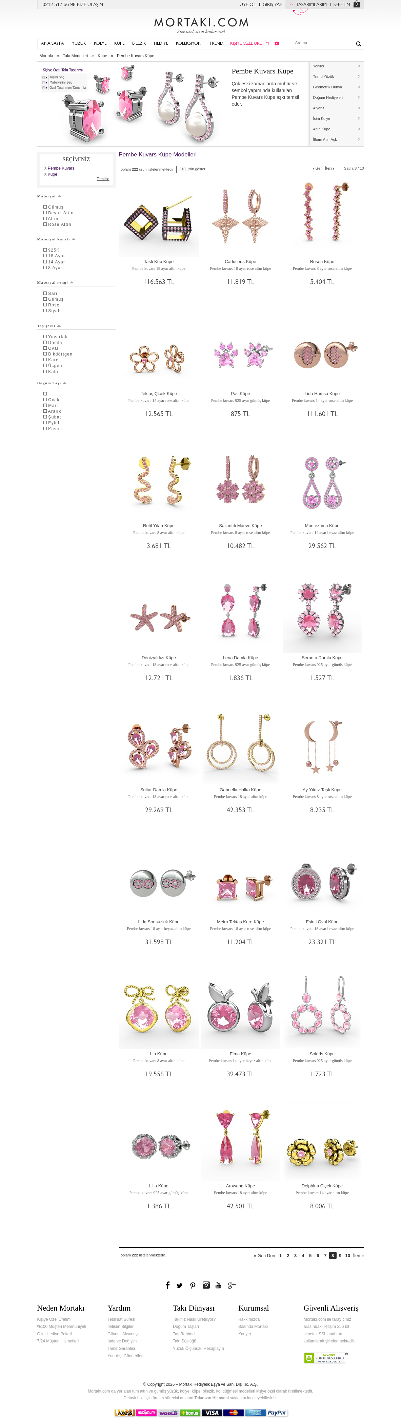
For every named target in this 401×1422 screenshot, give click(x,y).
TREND (216, 44)
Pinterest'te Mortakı (192, 1285)
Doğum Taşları (186, 1326)
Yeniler (318, 66)
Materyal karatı (56, 239)
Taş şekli (49, 326)
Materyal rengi (55, 282)
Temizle (103, 179)
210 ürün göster (192, 169)
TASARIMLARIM (307, 5)
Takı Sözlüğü (184, 1341)
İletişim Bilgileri (120, 1326)
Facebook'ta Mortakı (168, 1285)
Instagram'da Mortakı (206, 1285)
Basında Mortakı (253, 1326)
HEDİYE (161, 44)
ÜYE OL (248, 5)
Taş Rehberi (184, 1334)
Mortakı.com (201, 24)
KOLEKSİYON (188, 44)
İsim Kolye (321, 118)
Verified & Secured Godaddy (326, 1358)
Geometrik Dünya (327, 87)
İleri (330, 167)
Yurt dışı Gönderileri (125, 1356)
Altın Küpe (321, 129)
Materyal (49, 196)
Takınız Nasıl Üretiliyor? (194, 1319)
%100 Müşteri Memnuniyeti (61, 1326)
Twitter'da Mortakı (180, 1285)
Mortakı (46, 55)
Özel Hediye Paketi (54, 1334)
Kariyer (244, 1334)
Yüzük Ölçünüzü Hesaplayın (198, 1348)
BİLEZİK (139, 44)
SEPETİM (342, 5)
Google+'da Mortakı (232, 1285)
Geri (317, 167)
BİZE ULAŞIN (90, 5)
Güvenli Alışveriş (122, 1334)
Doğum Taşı (52, 383)
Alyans (318, 108)
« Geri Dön (264, 1255)
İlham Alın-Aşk (325, 139)
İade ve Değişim (122, 1341)
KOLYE (100, 44)
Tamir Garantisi (121, 1348)
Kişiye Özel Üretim (54, 1319)
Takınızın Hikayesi (211, 1398)
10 (347, 1255)
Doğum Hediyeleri (328, 97)
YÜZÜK (79, 44)
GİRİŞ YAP (272, 5)
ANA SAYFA (52, 44)
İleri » (358, 1255)
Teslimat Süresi (121, 1319)
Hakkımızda (249, 1319)
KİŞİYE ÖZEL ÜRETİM (249, 44)
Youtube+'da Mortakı (218, 1285)
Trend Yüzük (323, 76)
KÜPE (119, 44)
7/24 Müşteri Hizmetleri (58, 1341)
